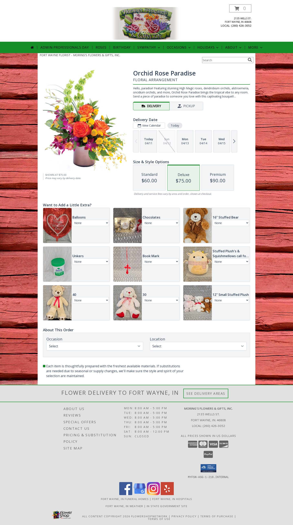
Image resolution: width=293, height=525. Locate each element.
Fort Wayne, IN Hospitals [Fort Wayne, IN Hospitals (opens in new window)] (172, 499)
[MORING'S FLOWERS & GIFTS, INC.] (146, 23)
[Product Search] (224, 60)
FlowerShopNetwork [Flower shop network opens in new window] (149, 516)
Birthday (122, 47)
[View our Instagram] (153, 494)
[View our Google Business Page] (139, 494)
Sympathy (149, 47)
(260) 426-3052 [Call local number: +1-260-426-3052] (241, 25)
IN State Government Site (167, 506)
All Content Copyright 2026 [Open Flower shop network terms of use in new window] (106, 516)
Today (175, 125)
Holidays (208, 47)
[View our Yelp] (167, 494)
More (255, 47)
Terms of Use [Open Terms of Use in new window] (159, 519)
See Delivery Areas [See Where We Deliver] (205, 393)
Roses (101, 47)
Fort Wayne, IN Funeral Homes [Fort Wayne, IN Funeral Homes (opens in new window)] (125, 499)
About (233, 47)
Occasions (179, 47)
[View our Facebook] (125, 494)
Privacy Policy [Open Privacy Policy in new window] (184, 516)
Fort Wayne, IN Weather (124, 506)
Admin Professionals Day (64, 47)
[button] (240, 8)
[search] (250, 60)
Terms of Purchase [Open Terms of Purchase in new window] (216, 516)
